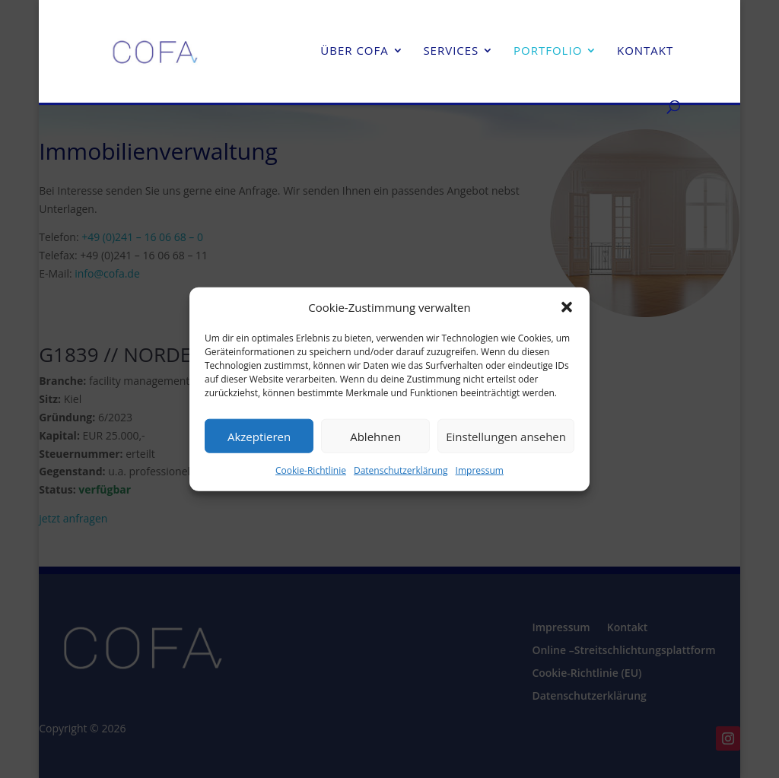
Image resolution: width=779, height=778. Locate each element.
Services (451, 51)
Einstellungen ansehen (506, 436)
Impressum (480, 470)
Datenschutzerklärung (401, 470)
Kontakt (645, 51)
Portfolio (548, 51)
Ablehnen (375, 436)
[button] (566, 307)
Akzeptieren (259, 436)
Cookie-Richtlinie (310, 470)
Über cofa (354, 51)
